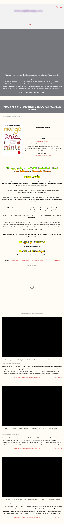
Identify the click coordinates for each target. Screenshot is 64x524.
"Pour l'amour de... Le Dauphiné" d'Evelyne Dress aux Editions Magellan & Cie (32, 429)
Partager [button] (21, 92)
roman (33, 260)
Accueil (7, 24)
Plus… (54, 24)
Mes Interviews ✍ (30, 24)
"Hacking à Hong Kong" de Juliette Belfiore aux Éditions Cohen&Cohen (32, 359)
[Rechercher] (57, 7)
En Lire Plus (58, 377)
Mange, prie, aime (42, 141)
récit (29, 260)
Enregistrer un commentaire (35, 92)
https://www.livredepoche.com (43, 155)
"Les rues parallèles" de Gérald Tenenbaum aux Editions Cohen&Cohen (32, 499)
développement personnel (18, 260)
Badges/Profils (17, 24)
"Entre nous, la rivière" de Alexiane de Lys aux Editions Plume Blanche (32, 75)
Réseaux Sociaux (44, 24)
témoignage (40, 260)
